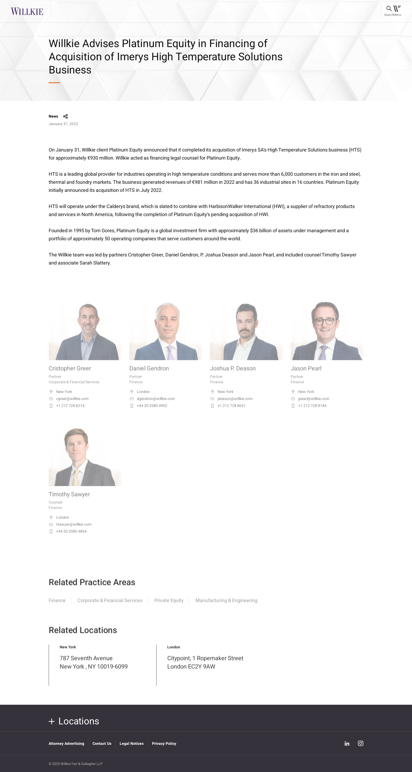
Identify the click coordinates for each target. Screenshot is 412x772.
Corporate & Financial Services (110, 604)
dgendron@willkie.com (152, 404)
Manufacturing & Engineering (226, 604)
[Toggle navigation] (397, 11)
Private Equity (169, 604)
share (65, 116)
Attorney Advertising (66, 743)
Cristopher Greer (70, 374)
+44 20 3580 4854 (68, 537)
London (139, 397)
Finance (57, 604)
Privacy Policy (164, 743)
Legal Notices (132, 743)
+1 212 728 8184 (308, 411)
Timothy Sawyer (69, 500)
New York (60, 397)
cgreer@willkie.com (68, 404)
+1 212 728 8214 (66, 411)
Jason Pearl (306, 374)
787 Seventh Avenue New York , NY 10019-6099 (94, 666)
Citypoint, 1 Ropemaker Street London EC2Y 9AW (205, 666)
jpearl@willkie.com (310, 404)
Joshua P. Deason (233, 374)
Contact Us (102, 743)
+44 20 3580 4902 (148, 411)
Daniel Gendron (149, 374)
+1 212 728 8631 (228, 411)
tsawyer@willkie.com (70, 530)
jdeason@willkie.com (231, 404)
